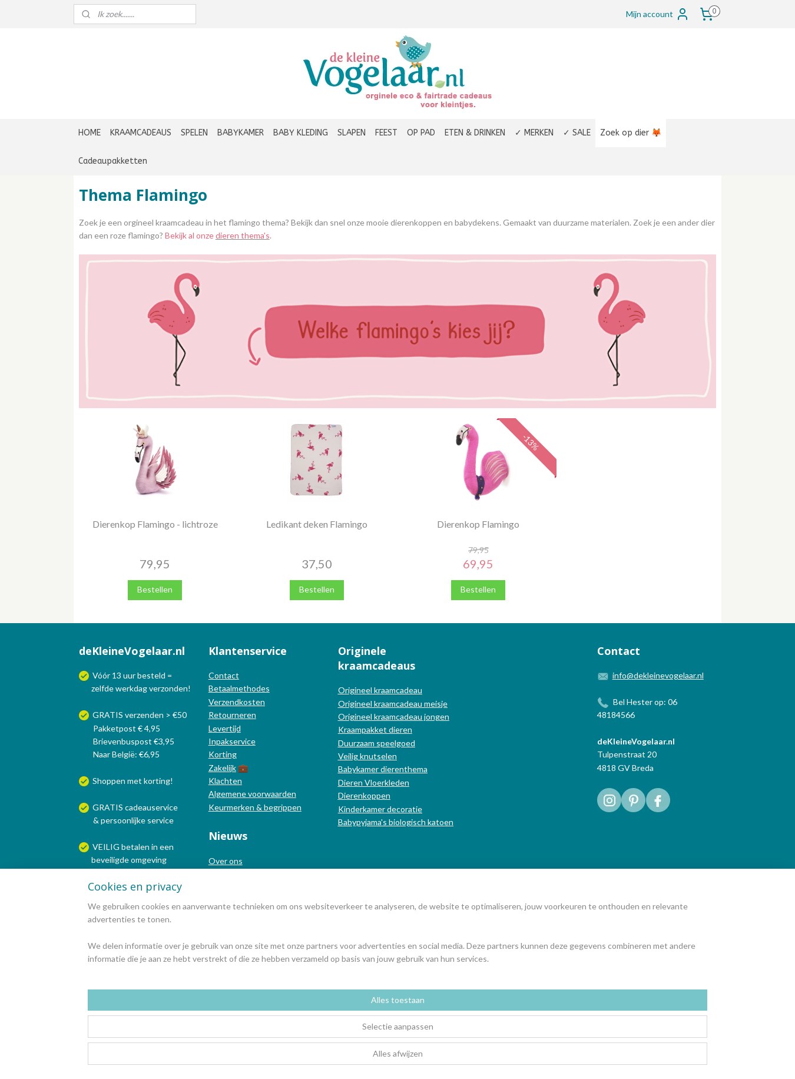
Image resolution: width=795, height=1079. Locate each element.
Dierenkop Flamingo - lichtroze (155, 523)
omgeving (149, 860)
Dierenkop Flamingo (478, 523)
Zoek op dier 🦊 (630, 133)
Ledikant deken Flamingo (316, 523)
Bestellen (155, 589)
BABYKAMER (240, 133)
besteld (151, 675)
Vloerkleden (386, 782)
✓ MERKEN (534, 133)
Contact (223, 675)
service (159, 820)
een (167, 847)
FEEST (386, 133)
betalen (135, 847)
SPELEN (194, 133)
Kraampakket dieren (375, 729)
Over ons (225, 861)
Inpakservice (232, 741)
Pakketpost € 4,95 (120, 728)
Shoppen (108, 781)
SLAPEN (351, 133)
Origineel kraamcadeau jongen (393, 716)
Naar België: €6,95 (126, 754)
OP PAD (421, 133)
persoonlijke (123, 820)
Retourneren (232, 715)
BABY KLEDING (300, 133)
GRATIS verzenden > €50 (139, 715)
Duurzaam (357, 743)
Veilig (349, 756)
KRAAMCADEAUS (140, 133)
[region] (320, 1032)
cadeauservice (151, 807)
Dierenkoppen (364, 795)
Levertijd (224, 728)
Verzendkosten (236, 702)
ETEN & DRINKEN (475, 133)
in (155, 847)
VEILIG (106, 847)
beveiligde (110, 860)
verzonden (168, 688)
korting (157, 781)
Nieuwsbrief (230, 900)
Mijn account (658, 14)
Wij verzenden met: (128, 886)
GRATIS (108, 807)
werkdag (131, 688)
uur (129, 675)
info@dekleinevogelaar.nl (658, 675)
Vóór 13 (107, 675)
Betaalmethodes (239, 688)
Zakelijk (222, 768)
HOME (89, 133)
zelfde (102, 688)
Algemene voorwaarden (252, 794)
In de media (229, 874)
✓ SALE (577, 133)
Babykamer (358, 769)
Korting (222, 754)
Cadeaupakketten (112, 161)
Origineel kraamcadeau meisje (393, 704)
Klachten (225, 781)
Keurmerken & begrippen (255, 807)
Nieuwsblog (230, 887)
